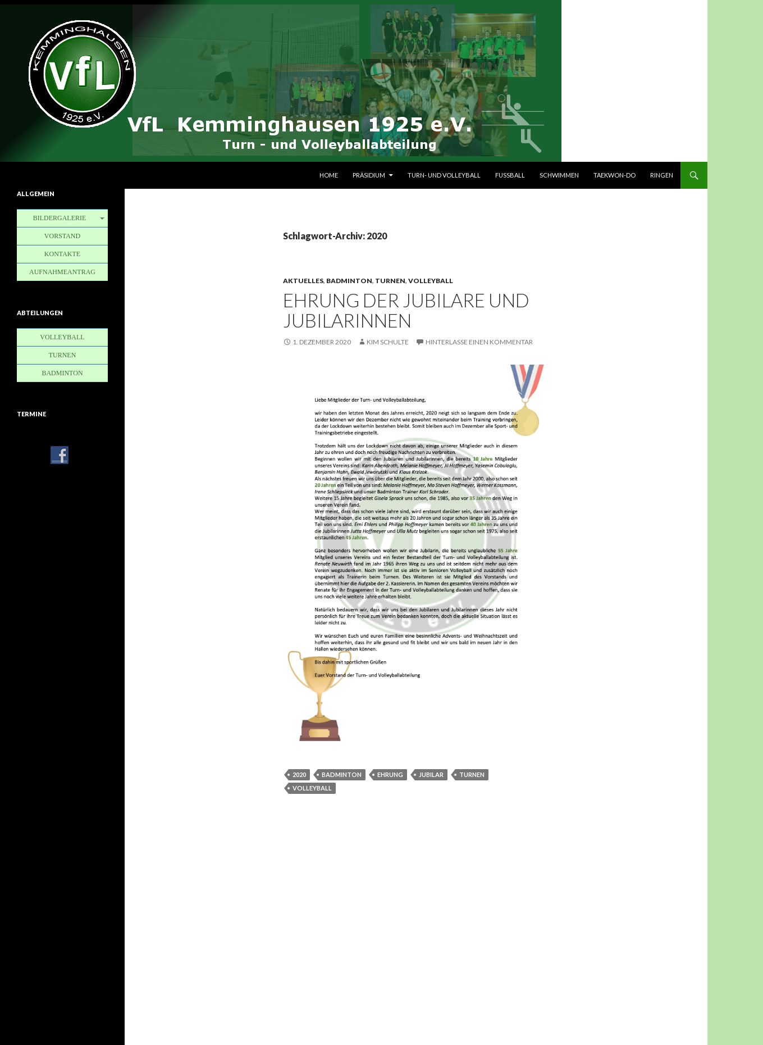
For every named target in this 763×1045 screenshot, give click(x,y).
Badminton (349, 280)
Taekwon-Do (614, 175)
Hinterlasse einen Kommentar (479, 342)
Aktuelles (303, 280)
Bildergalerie (59, 218)
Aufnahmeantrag (62, 272)
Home (328, 175)
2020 (299, 774)
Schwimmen (559, 175)
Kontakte (62, 254)
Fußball (510, 175)
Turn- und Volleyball (444, 175)
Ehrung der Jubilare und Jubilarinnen (406, 310)
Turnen (390, 280)
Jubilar (431, 774)
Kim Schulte (388, 342)
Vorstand (62, 236)
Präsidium (369, 175)
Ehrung (390, 774)
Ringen (661, 175)
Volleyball (430, 280)
